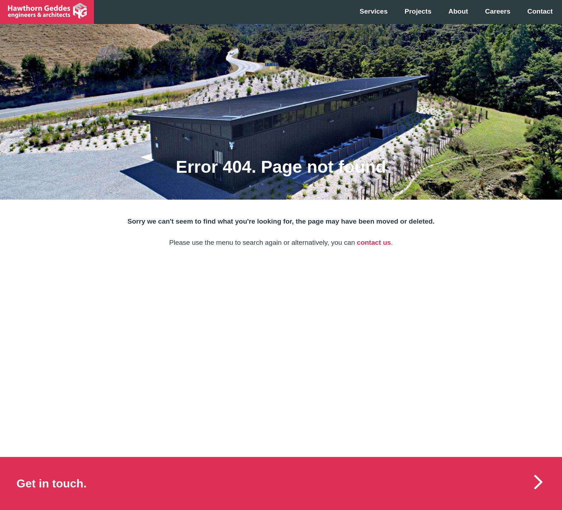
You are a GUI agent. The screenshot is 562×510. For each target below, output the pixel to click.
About (458, 11)
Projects (418, 11)
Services (373, 11)
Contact (540, 11)
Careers (497, 11)
